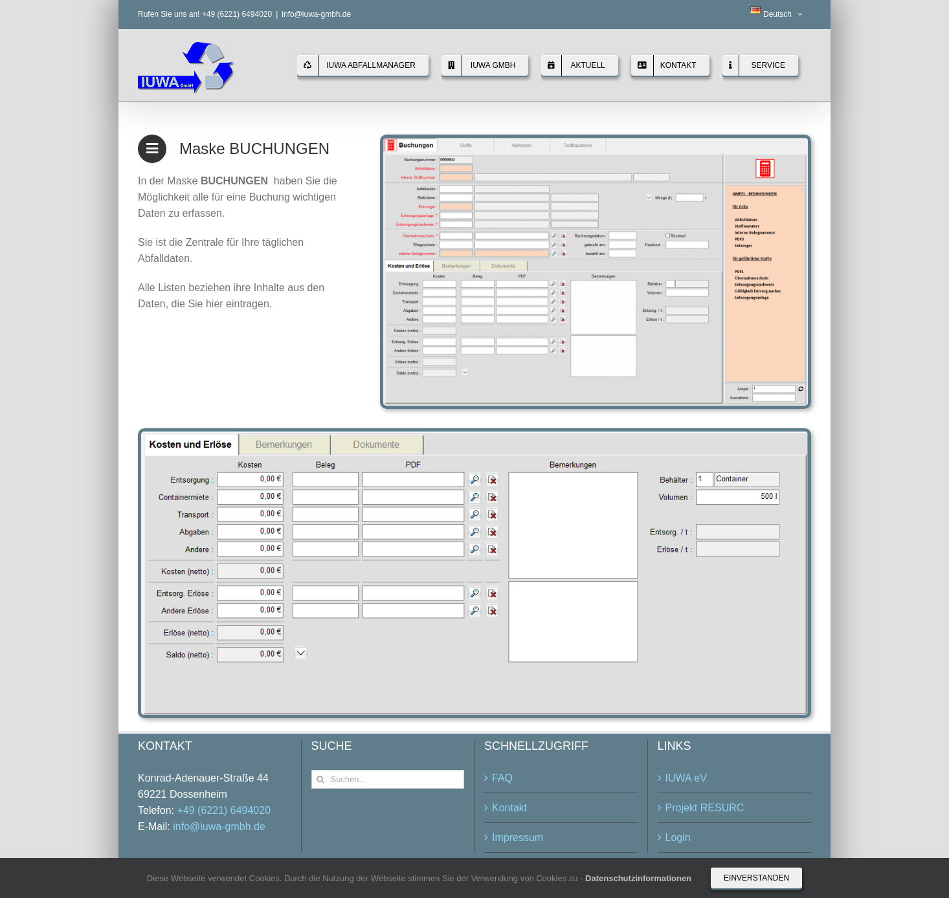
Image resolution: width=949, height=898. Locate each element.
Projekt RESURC (704, 807)
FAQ (502, 777)
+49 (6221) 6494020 (224, 810)
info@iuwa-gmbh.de (316, 14)
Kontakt (509, 807)
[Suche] (320, 779)
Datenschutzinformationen (638, 878)
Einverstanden (756, 877)
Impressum (517, 837)
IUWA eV (686, 777)
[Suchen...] (388, 779)
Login (678, 837)
